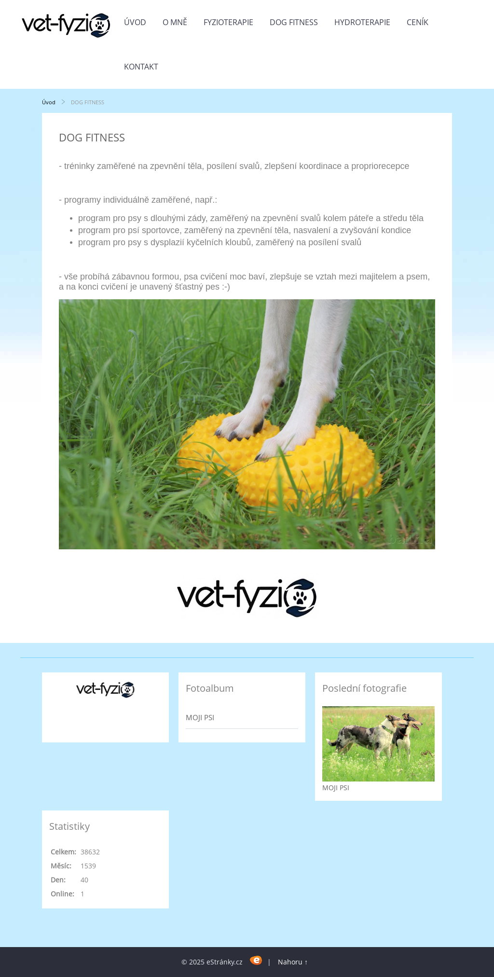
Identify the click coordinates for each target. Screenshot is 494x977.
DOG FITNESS (294, 22)
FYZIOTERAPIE (228, 22)
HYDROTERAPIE (362, 22)
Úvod (135, 22)
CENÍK (417, 22)
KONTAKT (141, 66)
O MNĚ (175, 22)
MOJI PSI (200, 717)
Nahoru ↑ (293, 961)
